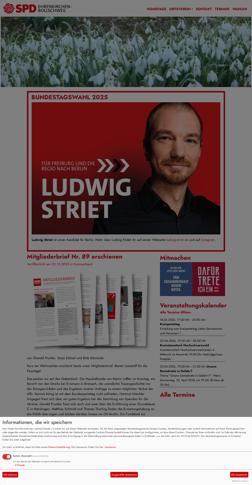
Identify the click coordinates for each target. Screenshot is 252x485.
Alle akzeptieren (239, 474)
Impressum (110, 447)
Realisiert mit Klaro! (240, 481)
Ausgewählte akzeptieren (124, 474)
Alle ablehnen (10, 474)
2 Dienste (19, 465)
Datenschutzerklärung (59, 447)
